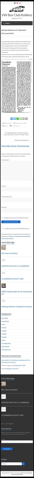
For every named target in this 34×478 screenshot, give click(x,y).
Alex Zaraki (4, 360)
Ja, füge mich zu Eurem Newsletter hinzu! (15, 218)
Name (3, 186)
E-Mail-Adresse (6, 196)
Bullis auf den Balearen (22, 140)
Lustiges (3, 331)
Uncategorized (6, 343)
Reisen (6, 126)
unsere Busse (5, 346)
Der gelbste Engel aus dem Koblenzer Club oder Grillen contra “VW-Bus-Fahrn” (16, 133)
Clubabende (5, 321)
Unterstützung (5, 349)
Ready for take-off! (12, 368)
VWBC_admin (8, 123)
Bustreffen (4, 318)
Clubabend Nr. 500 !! (19, 365)
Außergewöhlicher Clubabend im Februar (16, 307)
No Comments (15, 126)
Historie (3, 327)
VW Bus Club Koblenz (17, 15)
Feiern (3, 324)
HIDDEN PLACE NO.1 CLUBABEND (15, 266)
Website (4, 207)
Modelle (4, 334)
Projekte (4, 337)
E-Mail (3, 439)
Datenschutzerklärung (17, 474)
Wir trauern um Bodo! (9, 253)
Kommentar (5, 160)
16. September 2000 (20, 123)
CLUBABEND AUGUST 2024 (12, 279)
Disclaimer (30, 473)
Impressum (24, 473)
